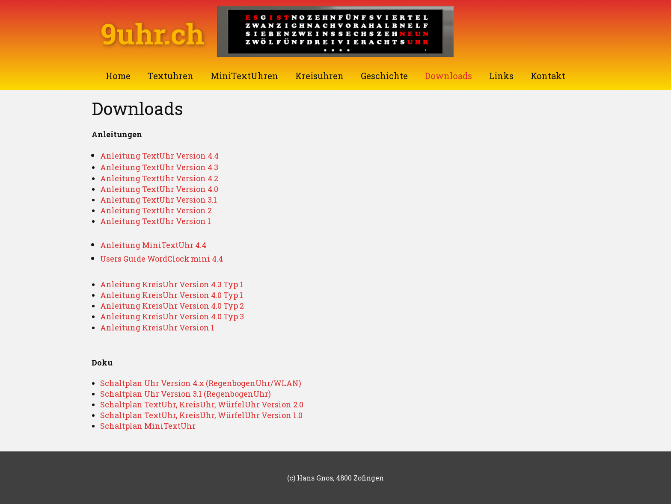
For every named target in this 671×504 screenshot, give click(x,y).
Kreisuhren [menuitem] (319, 75)
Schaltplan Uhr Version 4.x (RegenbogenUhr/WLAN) (200, 383)
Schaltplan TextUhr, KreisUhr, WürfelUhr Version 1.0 (201, 415)
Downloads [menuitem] (448, 75)
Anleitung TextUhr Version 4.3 (159, 167)
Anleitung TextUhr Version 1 (155, 221)
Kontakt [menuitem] (548, 75)
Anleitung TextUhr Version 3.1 (158, 200)
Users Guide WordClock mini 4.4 (161, 258)
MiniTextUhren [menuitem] (244, 75)
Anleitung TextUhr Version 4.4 (159, 155)
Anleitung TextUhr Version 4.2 (159, 178)
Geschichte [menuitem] (384, 75)
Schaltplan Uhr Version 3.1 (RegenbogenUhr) (185, 394)
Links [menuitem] (501, 75)
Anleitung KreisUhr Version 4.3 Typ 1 (171, 284)
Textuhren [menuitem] (170, 75)
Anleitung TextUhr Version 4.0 (159, 189)
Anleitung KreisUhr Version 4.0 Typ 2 (172, 306)
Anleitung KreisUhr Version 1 (157, 327)
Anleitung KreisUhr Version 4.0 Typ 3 (172, 316)
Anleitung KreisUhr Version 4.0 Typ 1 (171, 295)
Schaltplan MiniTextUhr (148, 426)
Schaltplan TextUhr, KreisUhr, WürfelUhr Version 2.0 (201, 404)
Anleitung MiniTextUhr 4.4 (153, 245)
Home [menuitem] (118, 75)
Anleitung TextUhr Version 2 (156, 210)
